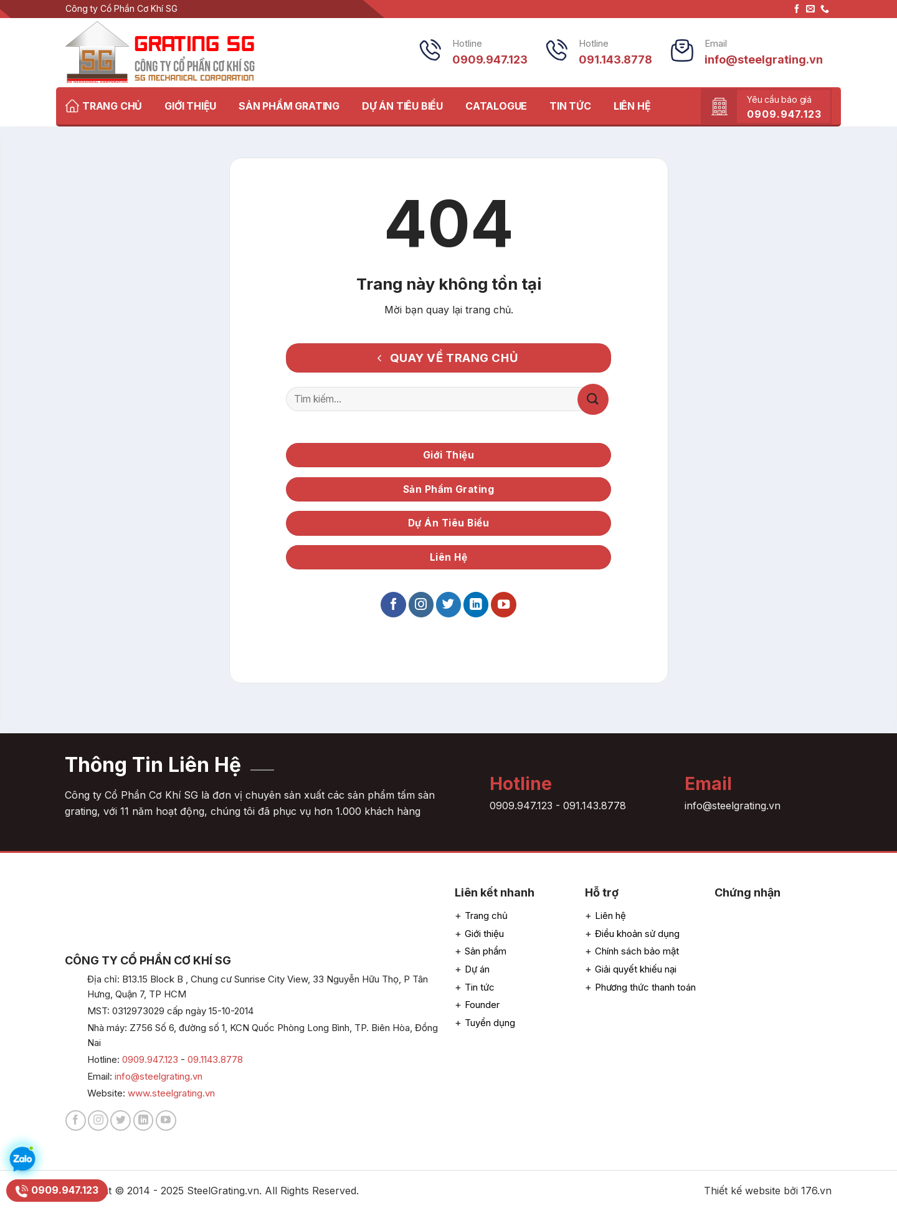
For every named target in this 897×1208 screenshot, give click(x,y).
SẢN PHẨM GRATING (289, 106)
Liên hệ (610, 915)
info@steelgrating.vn (158, 1076)
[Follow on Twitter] (448, 604)
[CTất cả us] (824, 9)
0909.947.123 (521, 805)
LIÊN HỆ (632, 106)
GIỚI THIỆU (190, 106)
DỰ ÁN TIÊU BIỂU (402, 106)
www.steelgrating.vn (171, 1093)
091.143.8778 (594, 805)
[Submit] (593, 399)
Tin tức (480, 987)
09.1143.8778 (215, 1059)
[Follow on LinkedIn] (475, 604)
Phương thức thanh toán (645, 987)
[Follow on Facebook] (796, 9)
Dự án (477, 969)
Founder (482, 1005)
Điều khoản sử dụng (637, 933)
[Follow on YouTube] (503, 604)
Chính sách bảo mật (637, 951)
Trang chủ (486, 915)
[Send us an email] (810, 9)
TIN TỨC (570, 106)
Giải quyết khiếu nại (635, 969)
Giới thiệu (484, 933)
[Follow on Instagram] (421, 604)
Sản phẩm (485, 951)
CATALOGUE (496, 106)
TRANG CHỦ (103, 106)
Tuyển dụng (490, 1023)
